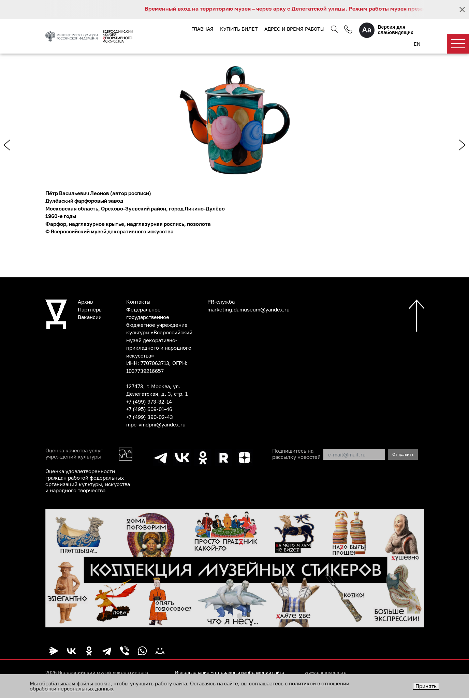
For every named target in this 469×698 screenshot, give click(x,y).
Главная (202, 29)
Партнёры (90, 309)
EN (417, 44)
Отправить (402, 454)
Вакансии (90, 317)
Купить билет (239, 29)
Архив (85, 302)
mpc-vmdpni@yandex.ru (156, 425)
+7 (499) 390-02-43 (149, 417)
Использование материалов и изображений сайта (234, 671)
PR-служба (221, 302)
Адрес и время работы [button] (294, 29)
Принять (426, 686)
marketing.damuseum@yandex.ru (248, 309)
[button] (230, 614)
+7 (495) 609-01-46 (149, 409)
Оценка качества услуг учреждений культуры (74, 454)
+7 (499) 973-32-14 (149, 401)
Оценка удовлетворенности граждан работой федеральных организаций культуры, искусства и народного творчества (87, 480)
